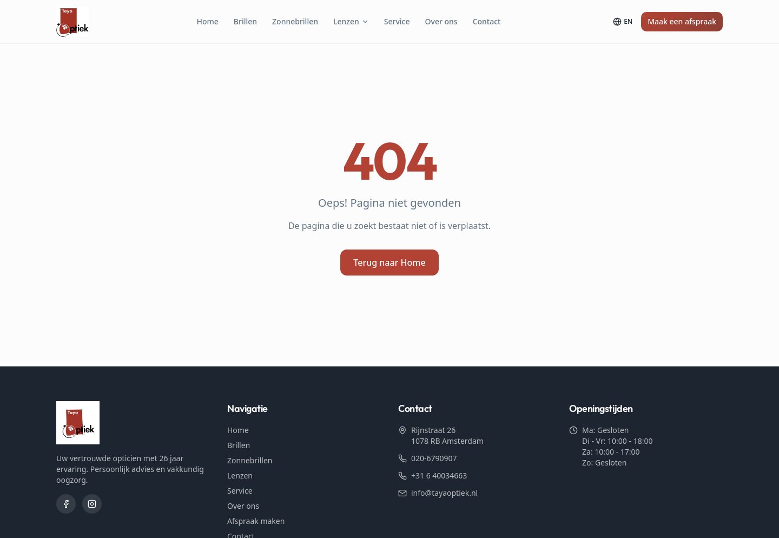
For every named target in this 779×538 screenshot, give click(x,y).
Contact (487, 21)
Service (397, 21)
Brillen (245, 21)
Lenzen (351, 21)
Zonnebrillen (295, 21)
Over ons (441, 21)
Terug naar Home (389, 262)
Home (207, 21)
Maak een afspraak (682, 21)
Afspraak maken (256, 521)
